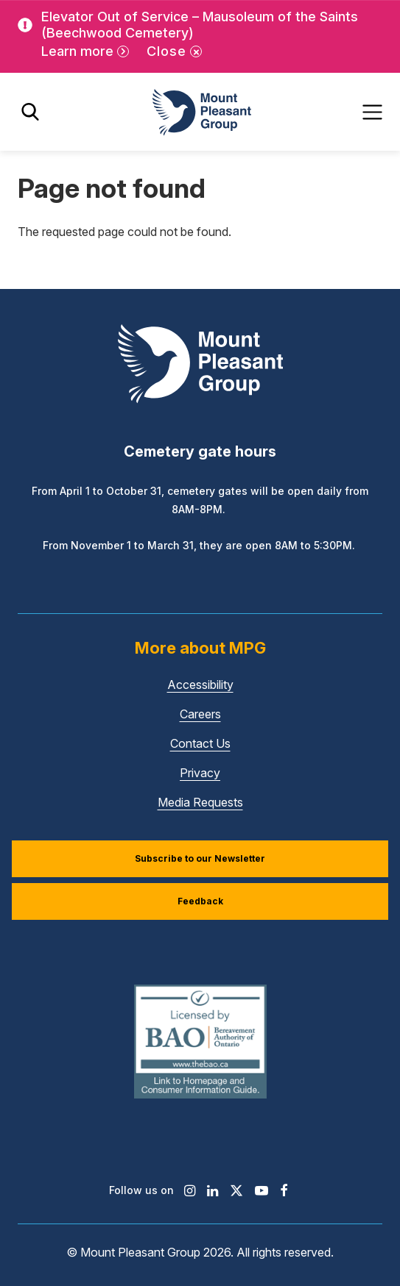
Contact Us (200, 743)
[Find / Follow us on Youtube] (261, 1190)
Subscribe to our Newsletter (200, 858)
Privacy (200, 772)
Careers (200, 714)
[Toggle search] (30, 112)
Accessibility (200, 684)
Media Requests (200, 802)
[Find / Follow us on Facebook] (284, 1190)
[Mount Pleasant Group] (200, 112)
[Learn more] (85, 52)
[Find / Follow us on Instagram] (189, 1190)
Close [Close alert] (166, 51)
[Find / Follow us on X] (236, 1190)
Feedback (200, 901)
